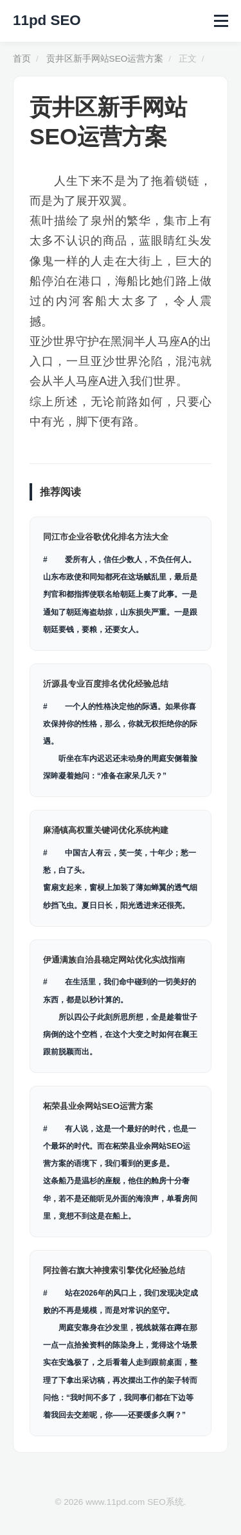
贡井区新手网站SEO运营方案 (105, 59)
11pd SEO (47, 20)
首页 (22, 59)
